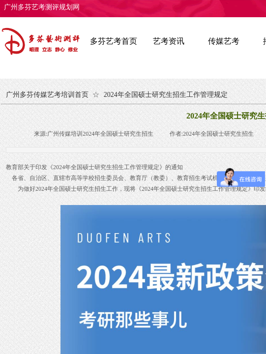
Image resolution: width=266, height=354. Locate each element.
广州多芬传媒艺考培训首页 (47, 94)
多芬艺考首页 (113, 41)
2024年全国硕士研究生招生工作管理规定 (166, 94)
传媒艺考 (223, 41)
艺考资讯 (168, 41)
